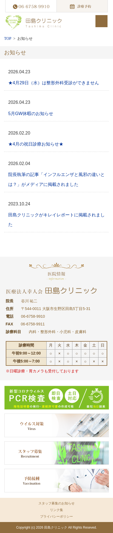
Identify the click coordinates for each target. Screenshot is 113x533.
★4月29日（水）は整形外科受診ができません (53, 82)
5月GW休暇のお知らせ (30, 113)
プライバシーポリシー (56, 516)
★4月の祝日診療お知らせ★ (35, 144)
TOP (7, 39)
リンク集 (56, 510)
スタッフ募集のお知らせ (56, 503)
